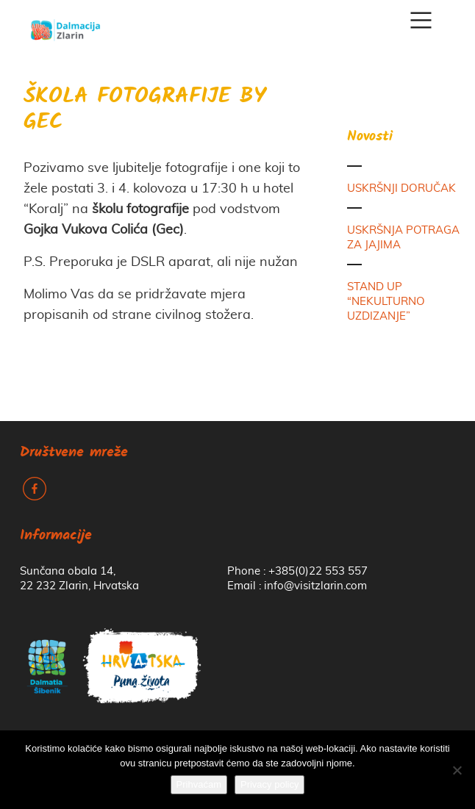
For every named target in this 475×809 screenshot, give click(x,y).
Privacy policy (269, 784)
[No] (456, 770)
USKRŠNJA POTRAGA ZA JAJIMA (403, 238)
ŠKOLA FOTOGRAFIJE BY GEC (145, 110)
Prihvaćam (198, 784)
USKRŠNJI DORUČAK (401, 188)
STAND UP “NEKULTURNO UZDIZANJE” (386, 301)
